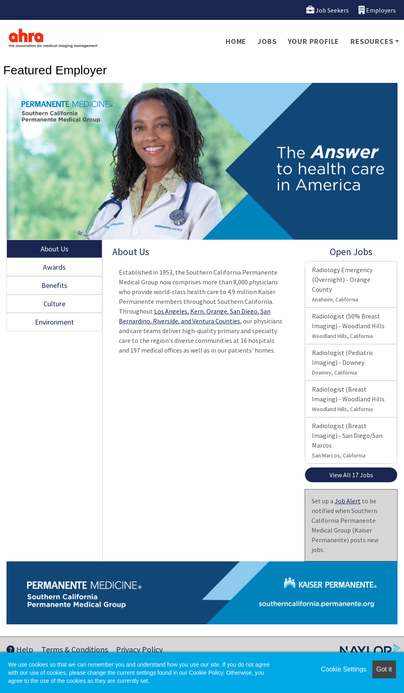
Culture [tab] (54, 303)
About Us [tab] (55, 248)
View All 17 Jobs (351, 475)
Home (236, 41)
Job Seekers (327, 10)
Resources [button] (371, 41)
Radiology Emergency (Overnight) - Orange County (342, 284)
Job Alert (348, 501)
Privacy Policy (139, 649)
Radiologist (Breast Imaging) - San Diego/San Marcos (347, 440)
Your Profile (314, 41)
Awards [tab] (54, 267)
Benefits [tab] (54, 285)
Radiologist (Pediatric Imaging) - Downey (342, 362)
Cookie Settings (343, 669)
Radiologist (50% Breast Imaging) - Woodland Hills (348, 326)
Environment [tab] (54, 322)
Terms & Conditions (74, 649)
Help (19, 649)
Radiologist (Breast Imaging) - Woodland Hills (348, 399)
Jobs (267, 41)
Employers (377, 10)
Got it (384, 669)
